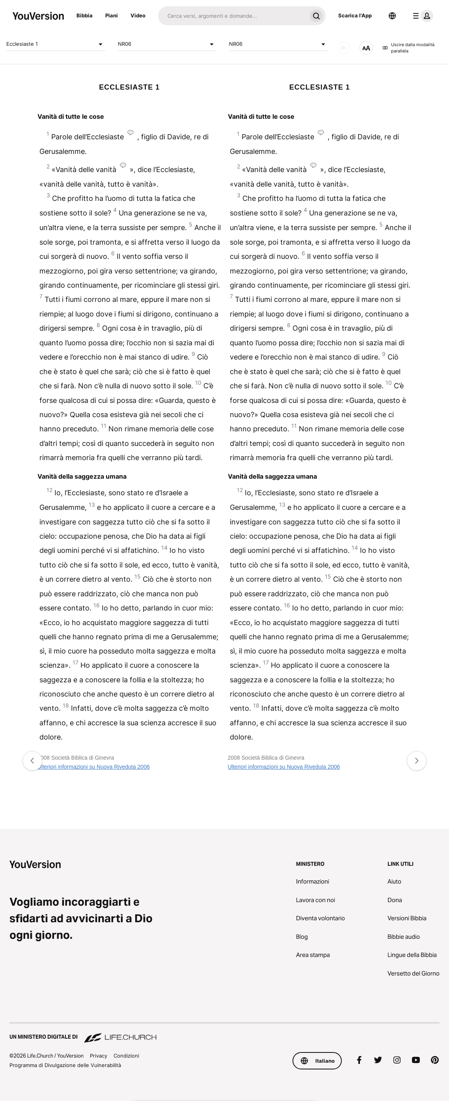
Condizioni (126, 1055)
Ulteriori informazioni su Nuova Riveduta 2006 (93, 767)
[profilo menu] (421, 16)
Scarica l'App (355, 15)
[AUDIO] (343, 47)
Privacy (98, 1055)
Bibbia (84, 15)
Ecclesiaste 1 (55, 44)
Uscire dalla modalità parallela (408, 48)
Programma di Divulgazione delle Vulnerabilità (65, 1065)
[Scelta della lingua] (392, 16)
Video (137, 15)
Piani (111, 15)
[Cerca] (232, 15)
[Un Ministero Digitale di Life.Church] (224, 1033)
